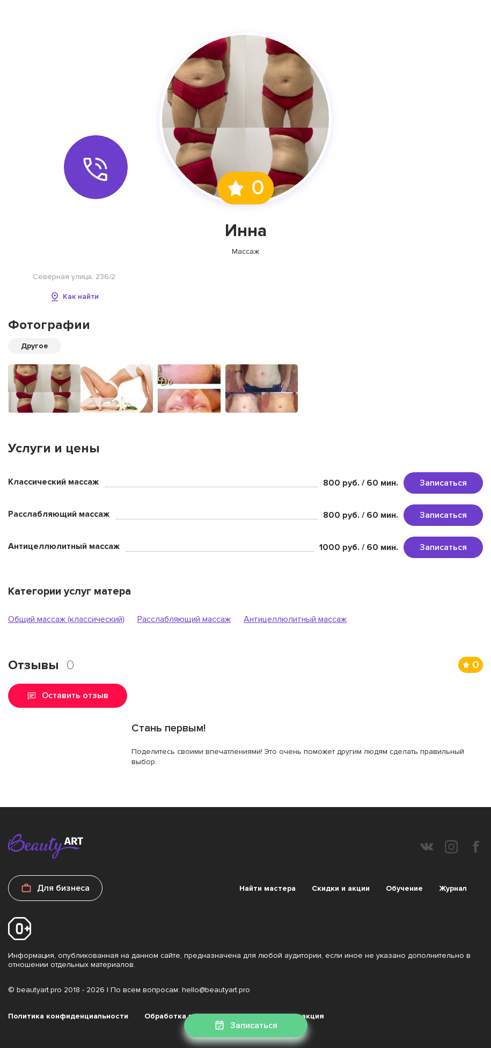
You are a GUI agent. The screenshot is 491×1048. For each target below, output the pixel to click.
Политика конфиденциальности (68, 1016)
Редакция (306, 1016)
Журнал (453, 888)
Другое (34, 345)
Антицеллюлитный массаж (295, 619)
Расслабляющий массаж (184, 619)
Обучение (404, 888)
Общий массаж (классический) (66, 619)
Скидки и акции (341, 888)
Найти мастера (267, 888)
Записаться (443, 483)
